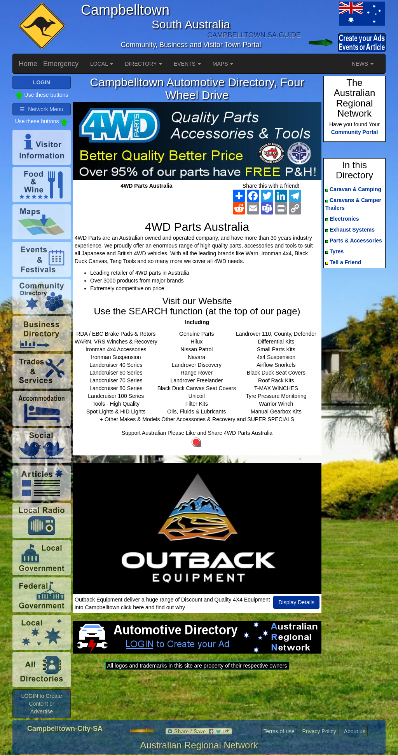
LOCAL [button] (101, 64)
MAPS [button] (223, 64)
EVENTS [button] (187, 64)
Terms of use (279, 731)
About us (354, 731)
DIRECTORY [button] (143, 64)
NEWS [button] (363, 64)
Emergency (61, 64)
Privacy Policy (319, 731)
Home (28, 64)
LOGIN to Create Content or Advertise (41, 704)
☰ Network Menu (41, 109)
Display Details (296, 602)
